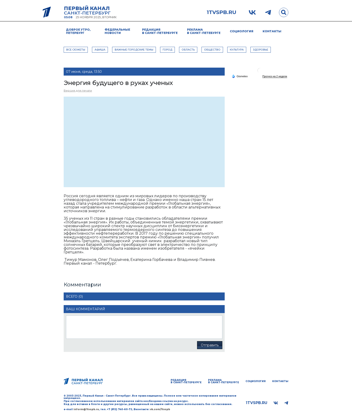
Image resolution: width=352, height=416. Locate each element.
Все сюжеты (75, 49)
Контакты (272, 31)
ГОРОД (167, 49)
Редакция (160, 31)
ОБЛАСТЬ (188, 49)
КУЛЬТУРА (237, 49)
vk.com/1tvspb (160, 409)
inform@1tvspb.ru (86, 409)
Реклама (203, 31)
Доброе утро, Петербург (78, 31)
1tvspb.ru (221, 12)
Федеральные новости (117, 31)
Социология (241, 31)
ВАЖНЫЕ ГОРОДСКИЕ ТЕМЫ (134, 49)
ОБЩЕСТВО (212, 49)
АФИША (100, 49)
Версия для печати (78, 90)
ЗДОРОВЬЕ (260, 49)
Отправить (210, 345)
